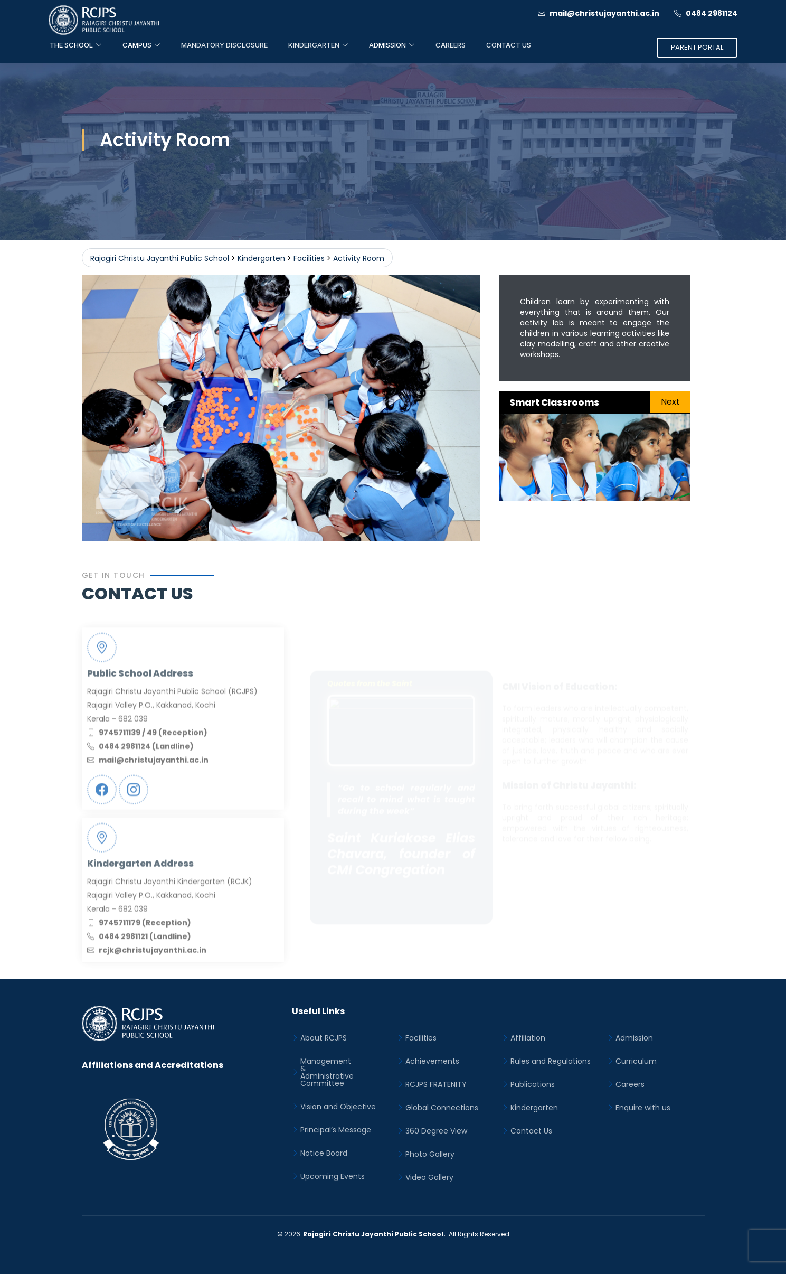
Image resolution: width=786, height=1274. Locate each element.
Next (670, 402)
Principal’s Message (335, 1130)
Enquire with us (642, 1107)
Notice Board (323, 1153)
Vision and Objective (338, 1106)
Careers (450, 45)
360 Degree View (436, 1131)
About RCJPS (323, 1038)
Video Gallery (429, 1177)
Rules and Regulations (550, 1061)
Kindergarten (534, 1107)
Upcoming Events (332, 1176)
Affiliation (527, 1038)
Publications (532, 1084)
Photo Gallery (429, 1154)
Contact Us (508, 45)
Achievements (432, 1061)
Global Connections (441, 1107)
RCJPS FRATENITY (436, 1084)
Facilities (421, 1038)
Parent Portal (697, 47)
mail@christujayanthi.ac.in (598, 13)
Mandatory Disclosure (224, 45)
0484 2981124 (705, 13)
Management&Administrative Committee (327, 1072)
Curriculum (636, 1061)
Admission (634, 1038)
